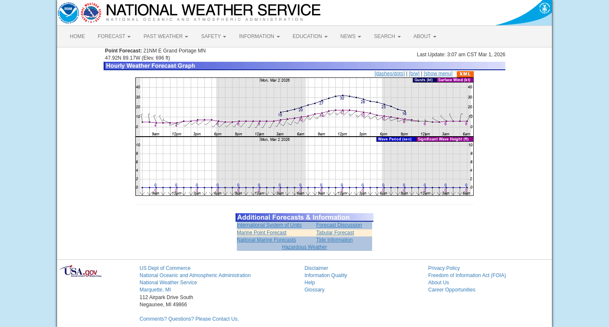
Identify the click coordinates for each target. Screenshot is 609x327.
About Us (438, 283)
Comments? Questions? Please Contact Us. (189, 319)
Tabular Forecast (335, 233)
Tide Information (334, 240)
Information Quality (325, 275)
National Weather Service (168, 283)
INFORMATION (259, 36)
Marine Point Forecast (261, 233)
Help (309, 283)
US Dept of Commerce (165, 268)
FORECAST (114, 36)
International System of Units (269, 225)
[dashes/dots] (390, 74)
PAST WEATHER (165, 36)
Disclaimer (316, 268)
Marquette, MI (155, 290)
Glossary (314, 290)
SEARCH (387, 36)
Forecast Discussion (339, 225)
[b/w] (414, 74)
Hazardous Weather (304, 247)
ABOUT (425, 36)
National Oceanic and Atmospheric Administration (195, 275)
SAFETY (213, 36)
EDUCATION (310, 36)
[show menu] (438, 74)
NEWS (350, 36)
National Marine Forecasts (266, 240)
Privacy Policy (444, 268)
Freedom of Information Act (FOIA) (467, 275)
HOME (77, 36)
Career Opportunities (451, 290)
